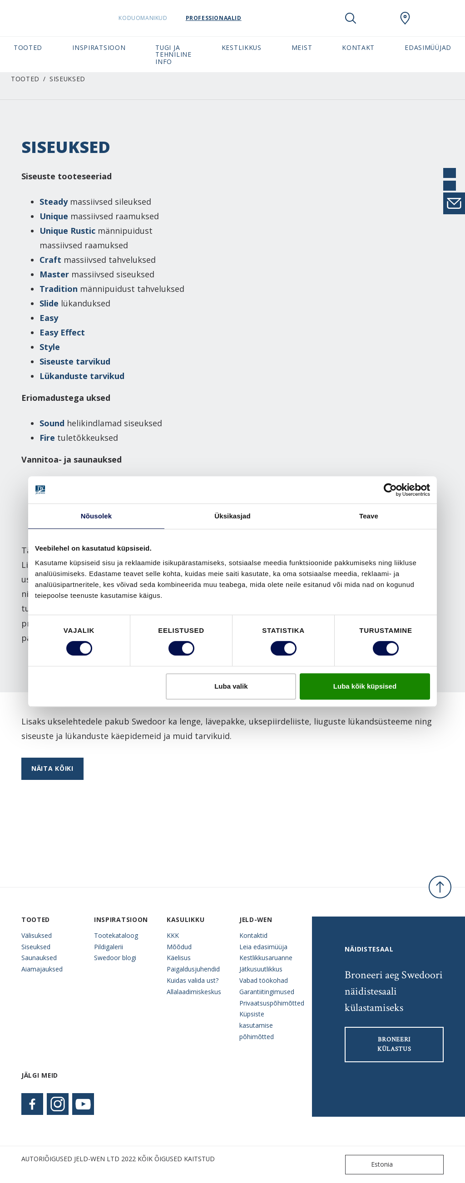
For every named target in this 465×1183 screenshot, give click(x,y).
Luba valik (230, 686)
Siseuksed (35, 946)
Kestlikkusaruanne (265, 957)
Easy (49, 317)
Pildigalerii (108, 946)
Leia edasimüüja (263, 946)
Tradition (59, 288)
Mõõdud (179, 946)
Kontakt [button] (358, 47)
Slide (49, 303)
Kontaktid (253, 935)
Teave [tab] (368, 516)
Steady (54, 201)
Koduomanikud (160, 18)
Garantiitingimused (266, 991)
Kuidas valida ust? (192, 980)
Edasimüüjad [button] (428, 47)
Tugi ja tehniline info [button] (173, 54)
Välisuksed (36, 935)
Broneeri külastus (394, 1044)
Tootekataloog (116, 935)
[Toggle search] (350, 18)
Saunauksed (39, 957)
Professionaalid (231, 18)
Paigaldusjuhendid (193, 969)
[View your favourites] (377, 18)
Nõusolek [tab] (96, 516)
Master (54, 274)
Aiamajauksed (42, 969)
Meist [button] (302, 47)
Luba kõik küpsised (364, 686)
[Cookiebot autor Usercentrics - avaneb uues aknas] (390, 490)
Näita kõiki (52, 768)
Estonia (371, 1164)
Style (50, 346)
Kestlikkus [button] (242, 47)
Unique (54, 216)
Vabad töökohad (263, 980)
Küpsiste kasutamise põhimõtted (256, 1025)
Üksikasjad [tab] (232, 516)
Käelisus (179, 957)
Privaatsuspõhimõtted (268, 1003)
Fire (47, 437)
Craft (50, 259)
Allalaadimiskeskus (194, 991)
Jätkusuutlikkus (260, 969)
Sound (52, 423)
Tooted (25, 78)
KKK (173, 935)
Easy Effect (62, 332)
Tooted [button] (28, 47)
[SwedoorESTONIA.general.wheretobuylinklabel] (405, 18)
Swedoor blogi (115, 957)
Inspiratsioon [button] (98, 47)
